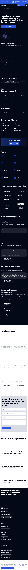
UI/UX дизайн (3, 532)
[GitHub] (7, 517)
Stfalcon (2, 8)
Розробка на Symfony (5, 557)
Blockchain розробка (5, 555)
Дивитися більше (7, 350)
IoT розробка (3, 534)
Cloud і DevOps (4, 547)
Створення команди (5, 545)
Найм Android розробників (6, 550)
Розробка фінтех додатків (6, 537)
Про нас (3, 523)
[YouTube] (11, 517)
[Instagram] (3, 517)
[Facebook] (2, 517)
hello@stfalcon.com (4, 511)
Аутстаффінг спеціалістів (6, 539)
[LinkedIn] (5, 517)
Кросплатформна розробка (4, 530)
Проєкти (3, 520)
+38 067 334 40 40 (4, 508)
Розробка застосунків (5, 527)
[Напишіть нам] (21, 5)
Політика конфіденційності (22, 565)
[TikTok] (9, 517)
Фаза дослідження (4, 535)
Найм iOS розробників (5, 548)
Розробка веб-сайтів (5, 526)
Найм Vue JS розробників (6, 552)
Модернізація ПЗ (4, 541)
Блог (2, 521)
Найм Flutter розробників (6, 553)
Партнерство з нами (5, 542)
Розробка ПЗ (3, 559)
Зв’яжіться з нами (8, 26)
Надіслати (6, 427)
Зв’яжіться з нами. (8, 495)
